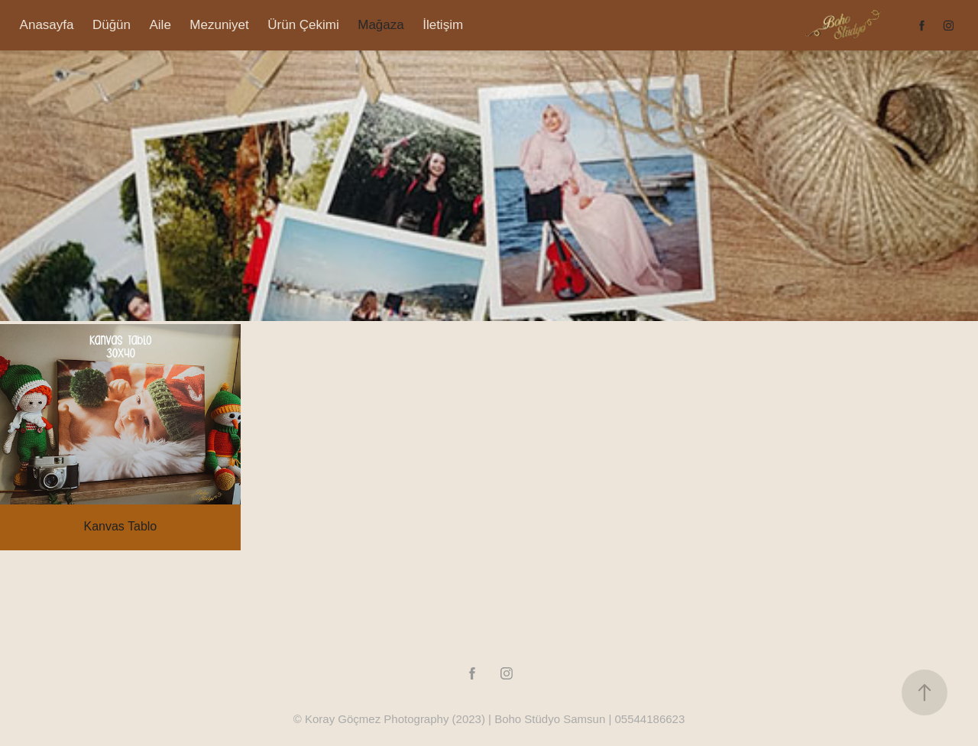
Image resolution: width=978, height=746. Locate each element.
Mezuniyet (218, 25)
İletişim (443, 25)
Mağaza (380, 25)
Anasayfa (47, 25)
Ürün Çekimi (303, 25)
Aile (160, 25)
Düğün (111, 25)
